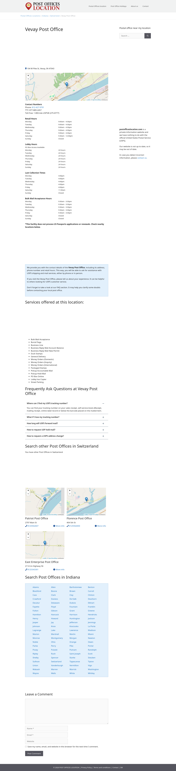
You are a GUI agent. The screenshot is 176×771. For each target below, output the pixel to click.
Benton (91, 587)
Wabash (36, 669)
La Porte (91, 626)
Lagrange (37, 630)
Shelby (36, 657)
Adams (36, 587)
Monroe (36, 638)
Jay (52, 622)
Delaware (55, 603)
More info (60, 526)
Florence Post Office (79, 518)
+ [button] (28, 75)
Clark (53, 595)
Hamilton (37, 614)
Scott (90, 653)
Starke (72, 657)
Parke (35, 646)
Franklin (91, 606)
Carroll (91, 591)
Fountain (74, 606)
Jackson (91, 618)
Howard (54, 618)
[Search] (147, 35)
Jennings (92, 622)
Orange (73, 642)
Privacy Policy (86, 767)
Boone (54, 591)
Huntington (75, 618)
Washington (93, 669)
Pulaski (54, 649)
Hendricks (92, 614)
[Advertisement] (66, 51)
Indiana (45, 16)
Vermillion (74, 665)
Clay (71, 595)
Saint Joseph (75, 653)
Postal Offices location (97, 6)
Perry (53, 646)
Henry (35, 618)
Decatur (36, 603)
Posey (35, 649)
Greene (91, 610)
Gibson (54, 610)
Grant (72, 610)
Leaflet (88, 100)
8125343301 (33, 569)
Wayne (36, 673)
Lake (53, 630)
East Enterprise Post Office (42, 562)
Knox (53, 626)
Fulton (35, 610)
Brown (72, 591)
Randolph (92, 649)
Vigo (90, 665)
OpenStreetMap (96, 100)
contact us (142, 158)
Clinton (91, 595)
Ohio (53, 642)
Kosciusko (74, 626)
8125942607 (33, 526)
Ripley (35, 653)
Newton (91, 638)
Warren (54, 669)
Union (35, 665)
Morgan (73, 638)
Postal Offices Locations (30, 16)
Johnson (36, 626)
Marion (36, 634)
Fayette (36, 606)
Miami (91, 634)
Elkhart (91, 603)
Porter (91, 646)
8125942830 (74, 526)
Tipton (91, 661)
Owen (90, 642)
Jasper (35, 622)
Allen (53, 587)
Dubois (73, 603)
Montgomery (57, 638)
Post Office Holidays (118, 6)
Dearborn (92, 599)
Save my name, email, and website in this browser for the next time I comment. (63, 746)
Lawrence (74, 630)
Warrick (73, 669)
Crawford (37, 599)
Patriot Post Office (36, 518)
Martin (73, 634)
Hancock (55, 614)
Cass (35, 595)
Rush (53, 653)
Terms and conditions (102, 767)
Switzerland (54, 16)
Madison (92, 630)
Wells (53, 673)
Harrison (73, 614)
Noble (35, 642)
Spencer (54, 657)
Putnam (73, 649)
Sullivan (36, 661)
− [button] (28, 79)
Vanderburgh (57, 665)
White (72, 673)
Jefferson (74, 622)
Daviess (54, 599)
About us (134, 6)
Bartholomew (76, 587)
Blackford (37, 591)
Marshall (55, 634)
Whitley (91, 673)
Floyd (53, 606)
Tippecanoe (75, 661)
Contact (146, 6)
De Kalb (73, 599)
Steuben (91, 657)
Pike (71, 646)
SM (121, 767)
